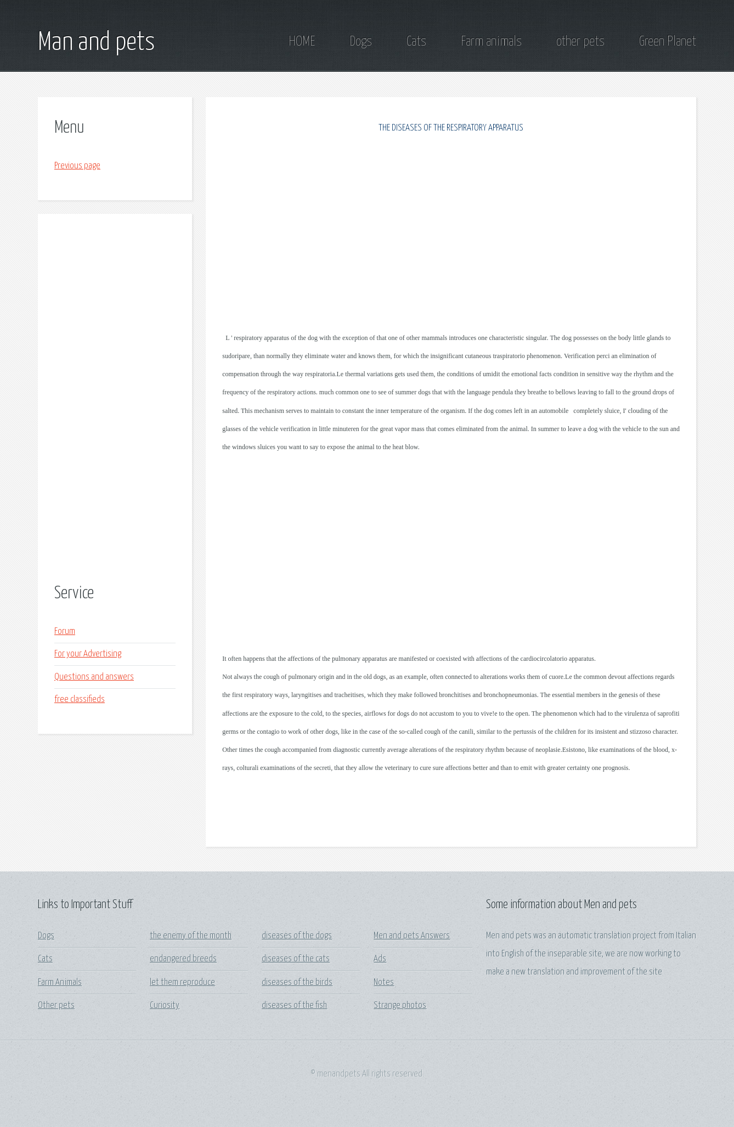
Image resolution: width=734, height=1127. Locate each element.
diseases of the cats (296, 959)
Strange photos (400, 1005)
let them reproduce (182, 982)
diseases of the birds (297, 982)
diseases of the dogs (297, 936)
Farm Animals (60, 982)
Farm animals (491, 41)
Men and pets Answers (412, 936)
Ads (380, 959)
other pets (580, 41)
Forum (64, 631)
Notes (384, 982)
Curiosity (164, 1005)
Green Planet (667, 41)
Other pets (56, 1005)
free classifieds (79, 699)
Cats (416, 41)
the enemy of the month (191, 936)
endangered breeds (183, 959)
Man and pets (96, 42)
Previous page (77, 166)
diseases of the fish (294, 1005)
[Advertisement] (115, 400)
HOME (302, 41)
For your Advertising (87, 654)
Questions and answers (94, 677)
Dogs (360, 41)
